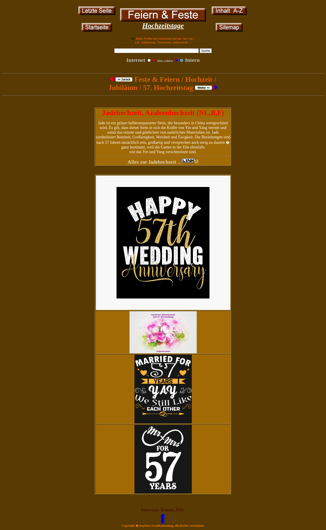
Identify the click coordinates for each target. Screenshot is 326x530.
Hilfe (180, 510)
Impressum (150, 510)
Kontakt (167, 510)
